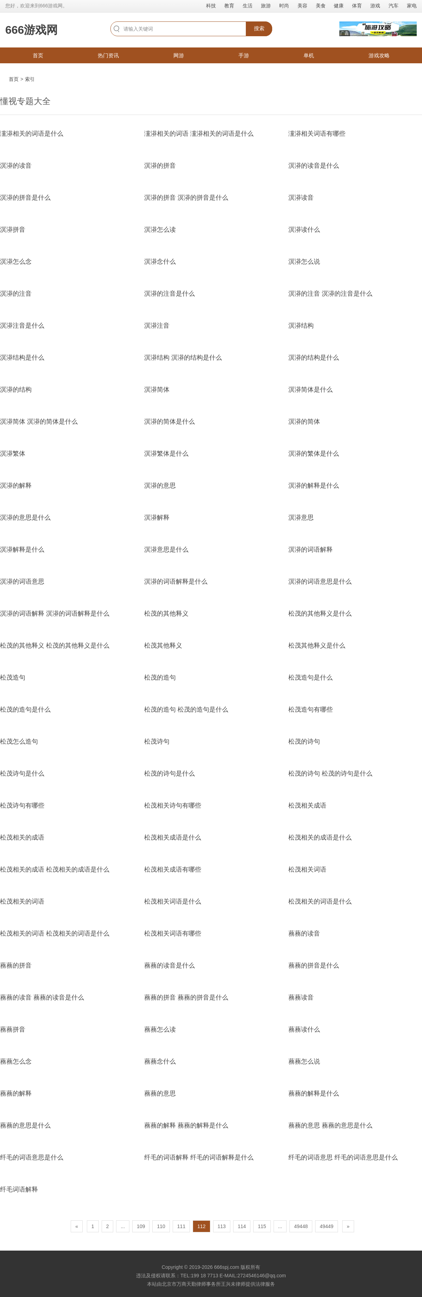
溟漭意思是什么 (166, 549)
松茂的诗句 (304, 741)
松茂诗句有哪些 (22, 805)
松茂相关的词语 (22, 901)
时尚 (284, 5)
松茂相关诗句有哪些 (172, 805)
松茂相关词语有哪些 (172, 933)
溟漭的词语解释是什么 (175, 581)
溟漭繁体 (12, 453)
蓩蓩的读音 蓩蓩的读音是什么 (42, 997)
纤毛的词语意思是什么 (31, 1157)
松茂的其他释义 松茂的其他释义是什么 (54, 645)
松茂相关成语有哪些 (172, 869)
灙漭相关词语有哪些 (316, 133)
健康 (339, 5)
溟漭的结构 (16, 389)
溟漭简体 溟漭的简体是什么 (39, 421)
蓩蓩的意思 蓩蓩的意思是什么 (330, 1125)
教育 (229, 5)
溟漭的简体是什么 (169, 421)
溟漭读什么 (304, 229)
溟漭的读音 (16, 165)
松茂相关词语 (307, 869)
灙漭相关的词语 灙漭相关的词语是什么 (199, 133)
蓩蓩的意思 (160, 1093)
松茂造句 (12, 677)
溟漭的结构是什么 (313, 357)
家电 (412, 5)
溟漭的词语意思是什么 (320, 581)
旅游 (266, 5)
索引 (30, 79)
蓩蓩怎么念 (16, 1061)
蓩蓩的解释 (16, 1093)
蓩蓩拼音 (12, 1029)
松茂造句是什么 (310, 677)
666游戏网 (31, 30)
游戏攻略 (379, 55)
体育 (357, 5)
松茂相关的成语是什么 (320, 837)
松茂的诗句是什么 (169, 773)
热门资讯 (108, 55)
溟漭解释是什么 (22, 549)
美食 (321, 5)
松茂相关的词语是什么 (320, 901)
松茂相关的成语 (22, 837)
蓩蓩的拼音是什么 (313, 965)
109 (141, 1226)
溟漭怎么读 (160, 229)
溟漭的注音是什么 (169, 293)
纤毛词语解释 (19, 1189)
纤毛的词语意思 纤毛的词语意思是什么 (343, 1157)
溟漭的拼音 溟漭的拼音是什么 (186, 197)
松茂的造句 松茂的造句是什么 (186, 709)
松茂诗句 (157, 741)
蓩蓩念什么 (160, 1061)
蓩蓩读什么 (304, 1029)
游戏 (375, 5)
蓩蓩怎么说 (304, 1061)
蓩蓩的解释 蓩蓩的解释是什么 (186, 1125)
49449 (326, 1226)
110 (161, 1226)
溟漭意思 (301, 517)
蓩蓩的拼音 (16, 965)
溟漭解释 (157, 517)
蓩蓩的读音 (304, 933)
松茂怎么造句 (19, 741)
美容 (302, 5)
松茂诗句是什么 (22, 773)
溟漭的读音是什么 (313, 165)
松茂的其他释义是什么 (320, 613)
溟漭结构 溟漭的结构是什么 (183, 357)
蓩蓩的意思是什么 (25, 1125)
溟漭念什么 (160, 261)
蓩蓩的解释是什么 (313, 1093)
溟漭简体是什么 (310, 389)
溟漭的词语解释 (310, 549)
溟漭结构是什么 (22, 357)
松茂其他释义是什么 (316, 645)
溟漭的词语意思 (22, 581)
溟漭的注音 (16, 293)
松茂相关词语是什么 (172, 901)
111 (181, 1226)
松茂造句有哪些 (310, 709)
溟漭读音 (301, 197)
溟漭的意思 (160, 485)
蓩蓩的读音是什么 (169, 965)
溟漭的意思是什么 (25, 517)
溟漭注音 (157, 325)
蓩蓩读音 (301, 997)
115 (262, 1226)
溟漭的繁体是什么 (313, 453)
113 (222, 1226)
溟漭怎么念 (16, 261)
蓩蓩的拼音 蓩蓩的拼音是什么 (186, 997)
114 (242, 1226)
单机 (308, 55)
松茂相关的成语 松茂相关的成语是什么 (54, 869)
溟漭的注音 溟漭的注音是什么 (330, 293)
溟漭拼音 (12, 229)
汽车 (393, 5)
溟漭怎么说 (304, 261)
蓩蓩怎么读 (160, 1029)
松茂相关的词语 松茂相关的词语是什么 (54, 933)
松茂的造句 (160, 677)
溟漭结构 (301, 325)
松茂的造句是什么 (25, 709)
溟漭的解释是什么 (313, 485)
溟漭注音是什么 (22, 325)
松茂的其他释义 (166, 613)
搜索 (259, 28)
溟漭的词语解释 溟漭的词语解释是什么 (54, 613)
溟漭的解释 (16, 485)
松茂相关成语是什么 (172, 837)
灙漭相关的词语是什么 (31, 133)
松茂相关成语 (307, 805)
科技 (211, 5)
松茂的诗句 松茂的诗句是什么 (330, 773)
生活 (247, 5)
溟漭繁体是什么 (166, 453)
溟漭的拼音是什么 (25, 197)
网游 (178, 55)
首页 (38, 55)
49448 (301, 1226)
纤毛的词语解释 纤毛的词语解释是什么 (199, 1157)
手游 (243, 55)
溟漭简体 (157, 389)
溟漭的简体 (304, 421)
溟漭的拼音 (160, 165)
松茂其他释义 (163, 645)
